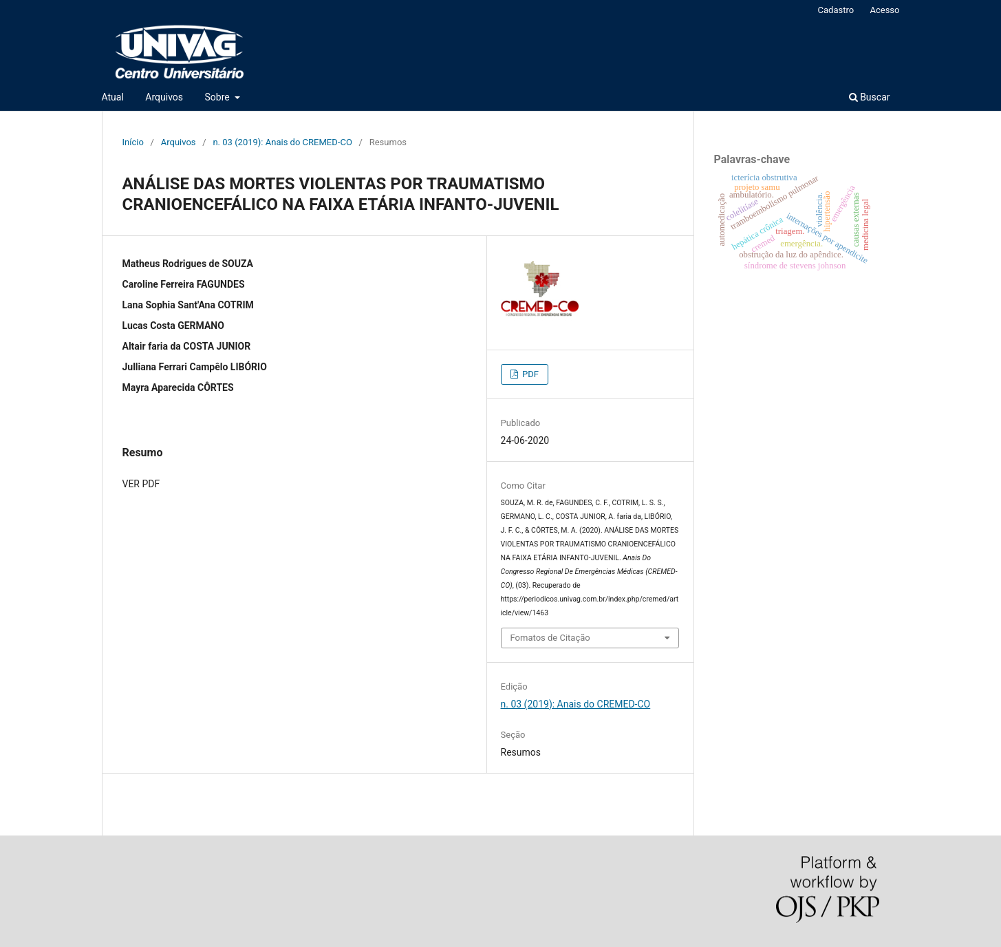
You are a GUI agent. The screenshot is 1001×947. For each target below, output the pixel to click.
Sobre (219, 97)
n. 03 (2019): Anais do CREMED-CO (282, 142)
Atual (113, 97)
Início (133, 142)
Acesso (884, 10)
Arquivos (164, 97)
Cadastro (836, 10)
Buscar (869, 97)
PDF (529, 374)
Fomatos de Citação (550, 637)
